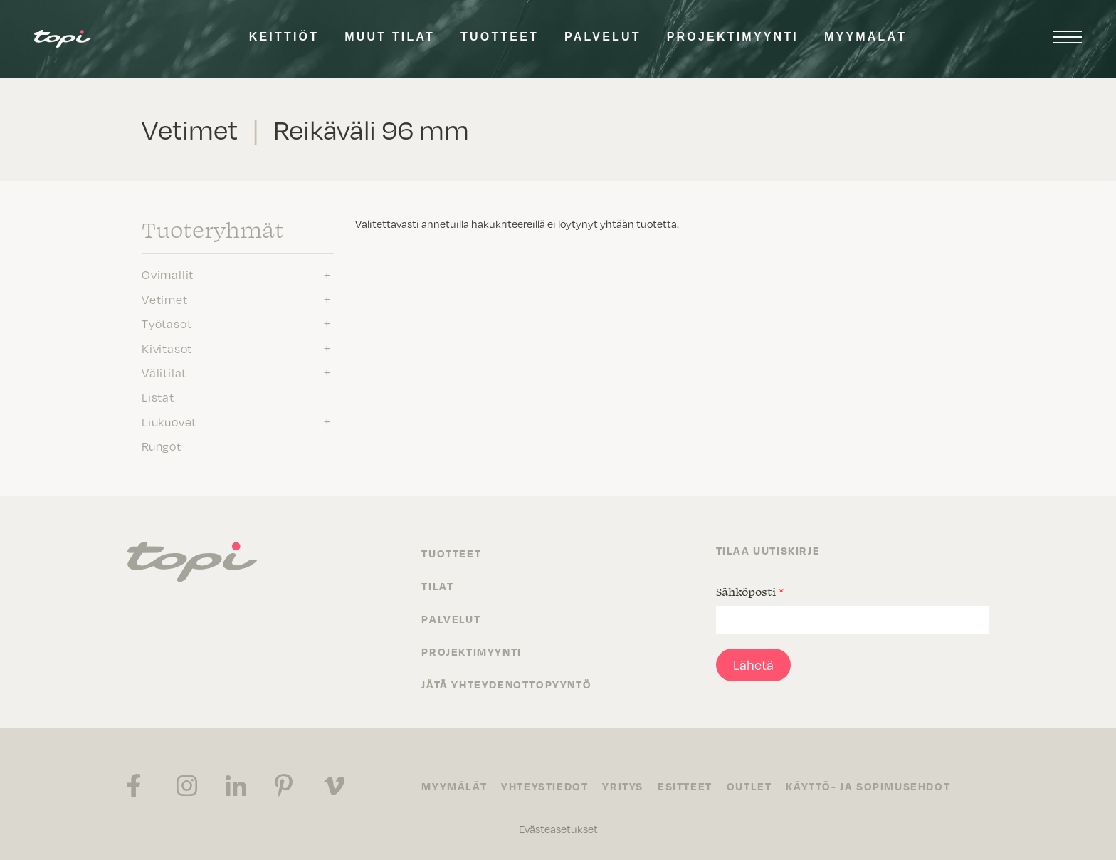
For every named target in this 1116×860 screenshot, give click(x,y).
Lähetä (753, 665)
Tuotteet (499, 37)
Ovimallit (168, 275)
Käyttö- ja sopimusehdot (868, 786)
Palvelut (602, 37)
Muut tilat (389, 37)
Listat (158, 397)
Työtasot (166, 324)
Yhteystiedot (544, 786)
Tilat (437, 586)
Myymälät (865, 37)
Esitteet (685, 786)
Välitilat (164, 373)
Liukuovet (169, 422)
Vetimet (165, 300)
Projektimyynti (733, 37)
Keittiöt (284, 37)
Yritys (622, 786)
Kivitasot (167, 349)
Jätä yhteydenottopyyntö (506, 684)
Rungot (161, 446)
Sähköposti (750, 591)
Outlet (749, 786)
